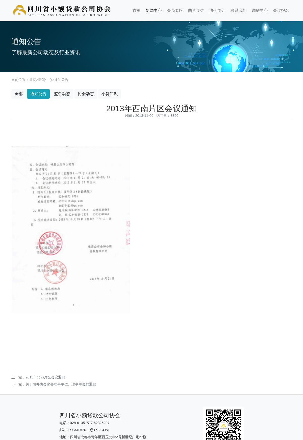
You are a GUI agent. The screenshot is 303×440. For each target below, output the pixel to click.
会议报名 (281, 10)
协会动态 (86, 94)
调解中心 (260, 10)
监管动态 (62, 94)
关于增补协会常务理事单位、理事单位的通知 (61, 384)
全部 (19, 94)
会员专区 (175, 10)
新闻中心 (154, 10)
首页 (137, 10)
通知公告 (61, 80)
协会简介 (217, 10)
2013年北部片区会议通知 (45, 377)
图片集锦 (196, 10)
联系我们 (239, 10)
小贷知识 (110, 94)
